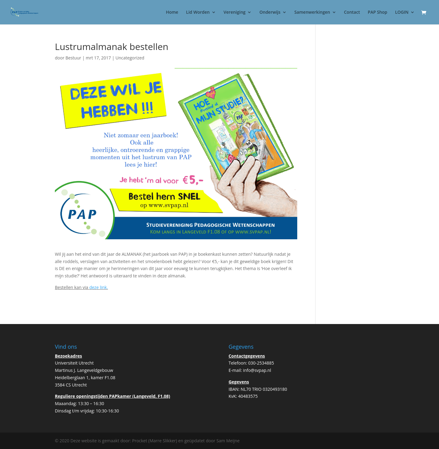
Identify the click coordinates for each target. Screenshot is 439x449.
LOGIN (402, 12)
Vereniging (234, 12)
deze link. (98, 287)
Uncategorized (130, 58)
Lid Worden (197, 12)
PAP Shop (377, 12)
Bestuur (73, 58)
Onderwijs (269, 12)
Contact (352, 12)
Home (172, 12)
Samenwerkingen (312, 12)
